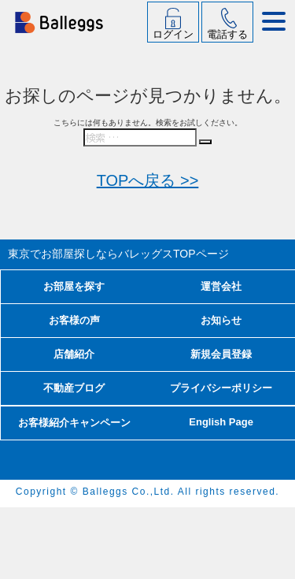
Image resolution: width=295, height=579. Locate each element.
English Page (221, 422)
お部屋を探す (74, 286)
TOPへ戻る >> (148, 180)
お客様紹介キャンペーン (74, 423)
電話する (227, 34)
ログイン (173, 34)
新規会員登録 (221, 354)
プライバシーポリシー (221, 388)
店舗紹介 (73, 354)
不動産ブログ (74, 388)
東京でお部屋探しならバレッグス (118, 253)
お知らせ (221, 320)
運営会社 (221, 286)
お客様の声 (74, 320)
